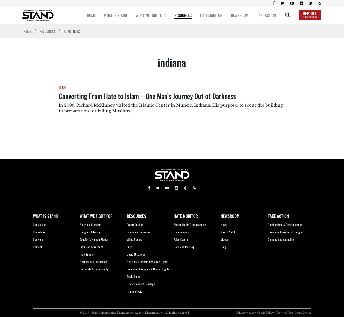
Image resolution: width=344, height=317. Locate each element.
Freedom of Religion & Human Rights (148, 269)
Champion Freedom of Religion (285, 232)
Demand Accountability (281, 239)
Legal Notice (303, 312)
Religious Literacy (90, 232)
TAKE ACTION (278, 216)
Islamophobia (134, 291)
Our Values (39, 232)
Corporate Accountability (94, 269)
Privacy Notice (245, 312)
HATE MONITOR (186, 216)
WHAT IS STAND (45, 216)
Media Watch (228, 232)
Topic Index (133, 276)
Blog (223, 247)
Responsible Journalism (93, 262)
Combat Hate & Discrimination (285, 225)
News (224, 225)
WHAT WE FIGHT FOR (96, 216)
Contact (37, 247)
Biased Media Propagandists (190, 225)
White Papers (134, 239)
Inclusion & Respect (91, 247)
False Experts (181, 239)
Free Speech (87, 254)
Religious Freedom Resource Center (147, 262)
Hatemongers (181, 232)
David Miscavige (136, 254)
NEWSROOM (230, 216)
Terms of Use (284, 312)
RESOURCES (136, 216)
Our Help (38, 239)
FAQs (129, 247)
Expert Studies (135, 225)
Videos (224, 239)
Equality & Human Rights (94, 239)
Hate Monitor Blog (184, 247)
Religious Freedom (90, 225)
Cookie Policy (265, 312)
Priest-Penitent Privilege (141, 284)
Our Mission (39, 225)
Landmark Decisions (138, 232)
